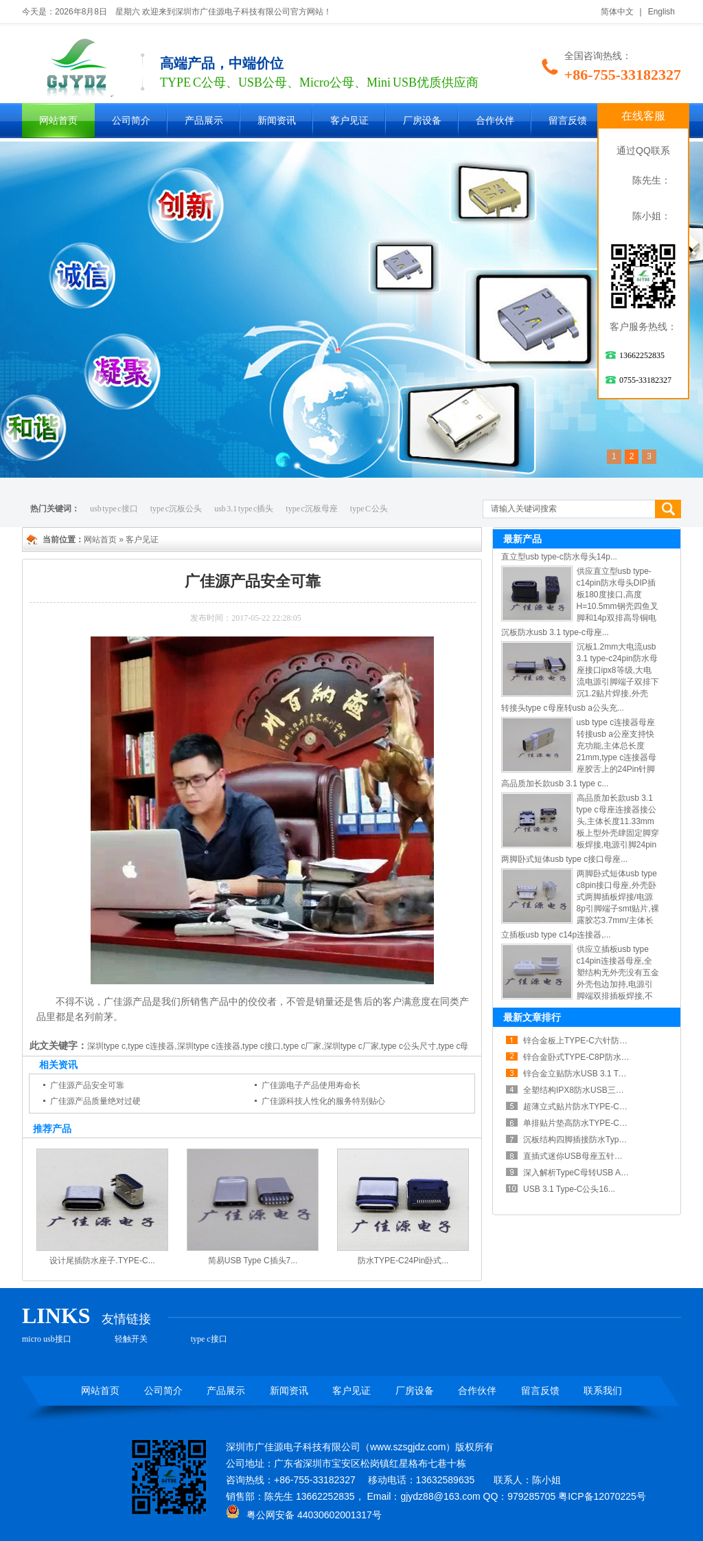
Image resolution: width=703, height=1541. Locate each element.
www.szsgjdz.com (408, 1446)
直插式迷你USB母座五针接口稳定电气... (597, 1156)
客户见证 (349, 120)
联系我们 (603, 1391)
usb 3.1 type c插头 (243, 508)
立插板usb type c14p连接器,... (556, 935)
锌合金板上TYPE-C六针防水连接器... (591, 1040)
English (661, 11)
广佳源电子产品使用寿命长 (311, 1085)
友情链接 (126, 1319)
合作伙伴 (495, 120)
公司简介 (131, 120)
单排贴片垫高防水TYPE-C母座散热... (591, 1123)
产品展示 (204, 120)
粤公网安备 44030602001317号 (304, 1514)
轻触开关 (131, 1339)
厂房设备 (422, 120)
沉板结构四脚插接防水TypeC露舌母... (592, 1139)
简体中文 (617, 11)
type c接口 (209, 1339)
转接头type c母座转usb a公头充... (562, 708)
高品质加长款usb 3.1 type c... (555, 783)
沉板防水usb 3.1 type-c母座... (555, 632)
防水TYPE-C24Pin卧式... (403, 1260)
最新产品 (522, 538)
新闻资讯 (276, 120)
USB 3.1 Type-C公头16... (569, 1189)
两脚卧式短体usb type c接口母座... (564, 859)
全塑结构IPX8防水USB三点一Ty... (585, 1090)
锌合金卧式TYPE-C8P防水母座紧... (588, 1057)
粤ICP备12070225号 (602, 1496)
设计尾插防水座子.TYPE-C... (101, 1260)
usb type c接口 (114, 508)
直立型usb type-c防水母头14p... (559, 557)
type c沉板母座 (312, 508)
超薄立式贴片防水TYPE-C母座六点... (591, 1106)
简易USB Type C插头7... (252, 1260)
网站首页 (58, 120)
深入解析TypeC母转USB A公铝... (583, 1172)
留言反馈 (568, 120)
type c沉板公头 (176, 508)
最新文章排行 (532, 1017)
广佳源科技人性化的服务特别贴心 (323, 1101)
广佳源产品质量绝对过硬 (95, 1101)
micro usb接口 (46, 1339)
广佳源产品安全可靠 (87, 1085)
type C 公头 (369, 508)
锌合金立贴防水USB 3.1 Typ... (578, 1073)
